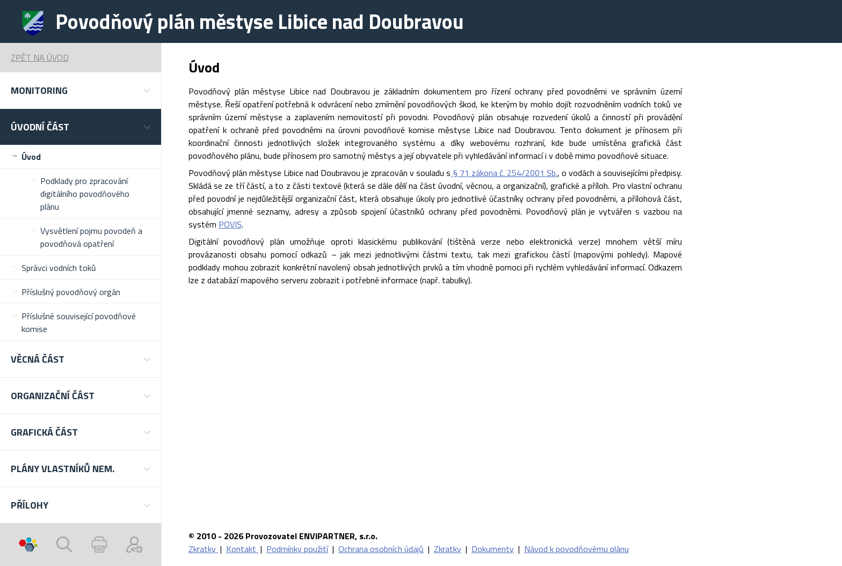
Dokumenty (492, 548)
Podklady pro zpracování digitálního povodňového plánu (84, 193)
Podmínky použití (297, 548)
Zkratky (203, 548)
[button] (80, 90)
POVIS (230, 224)
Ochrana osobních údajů (381, 548)
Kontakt (242, 548)
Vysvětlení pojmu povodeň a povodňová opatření (91, 237)
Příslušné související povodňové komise (78, 322)
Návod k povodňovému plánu (576, 548)
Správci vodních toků (58, 267)
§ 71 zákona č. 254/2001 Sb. (504, 172)
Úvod (31, 156)
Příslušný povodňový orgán (70, 291)
